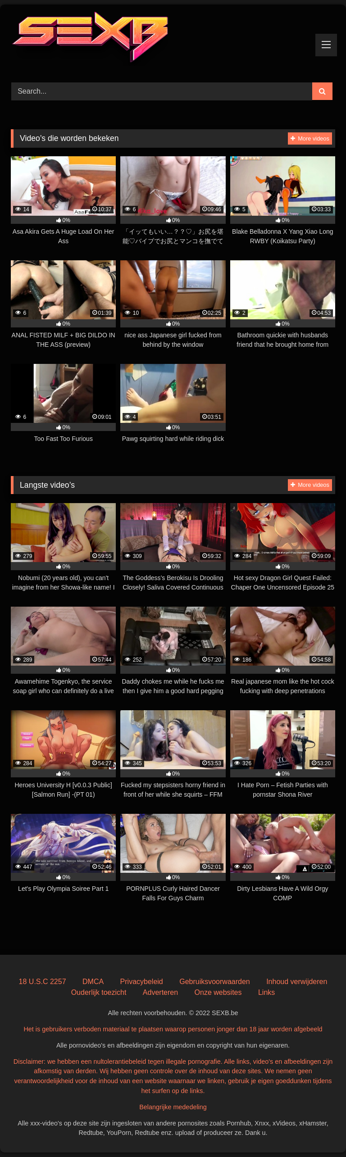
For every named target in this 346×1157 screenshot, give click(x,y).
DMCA (93, 981)
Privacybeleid (141, 981)
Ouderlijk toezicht (99, 992)
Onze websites (218, 992)
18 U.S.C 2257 (42, 981)
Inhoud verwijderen (296, 981)
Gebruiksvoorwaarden (214, 981)
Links (266, 992)
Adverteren (160, 992)
